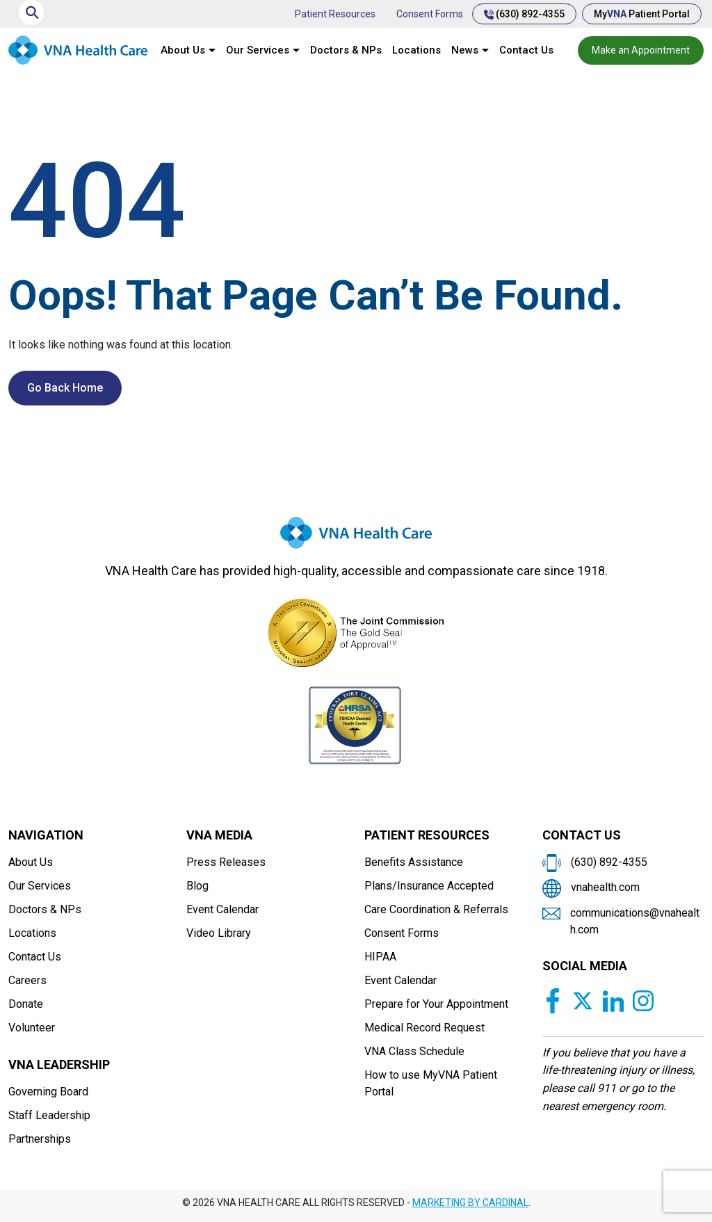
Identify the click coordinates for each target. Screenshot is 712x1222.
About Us (183, 50)
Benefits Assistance (413, 862)
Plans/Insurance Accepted (429, 885)
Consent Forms (429, 13)
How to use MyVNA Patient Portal (430, 1083)
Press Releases (226, 862)
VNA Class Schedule (414, 1051)
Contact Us (526, 50)
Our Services (257, 50)
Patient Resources (335, 13)
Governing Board (48, 1091)
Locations (416, 50)
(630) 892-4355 (524, 13)
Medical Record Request (424, 1027)
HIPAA (380, 956)
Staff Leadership (49, 1115)
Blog (197, 885)
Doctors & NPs (346, 50)
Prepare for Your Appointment (436, 1004)
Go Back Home (65, 387)
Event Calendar (222, 909)
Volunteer (31, 1027)
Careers (27, 980)
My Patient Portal (642, 13)
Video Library (218, 933)
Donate (25, 1004)
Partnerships (39, 1138)
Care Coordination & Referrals (436, 909)
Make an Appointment (641, 50)
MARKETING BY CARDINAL (470, 1202)
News (464, 50)
